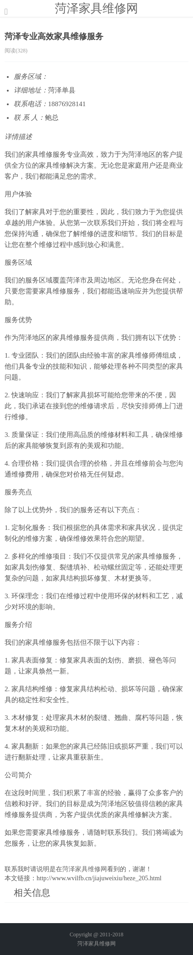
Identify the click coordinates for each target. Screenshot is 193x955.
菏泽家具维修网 (96, 8)
